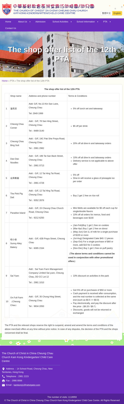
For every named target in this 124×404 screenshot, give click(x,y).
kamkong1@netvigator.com (27, 385)
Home (8, 21)
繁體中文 (106, 13)
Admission (40, 21)
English (117, 13)
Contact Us (10, 28)
